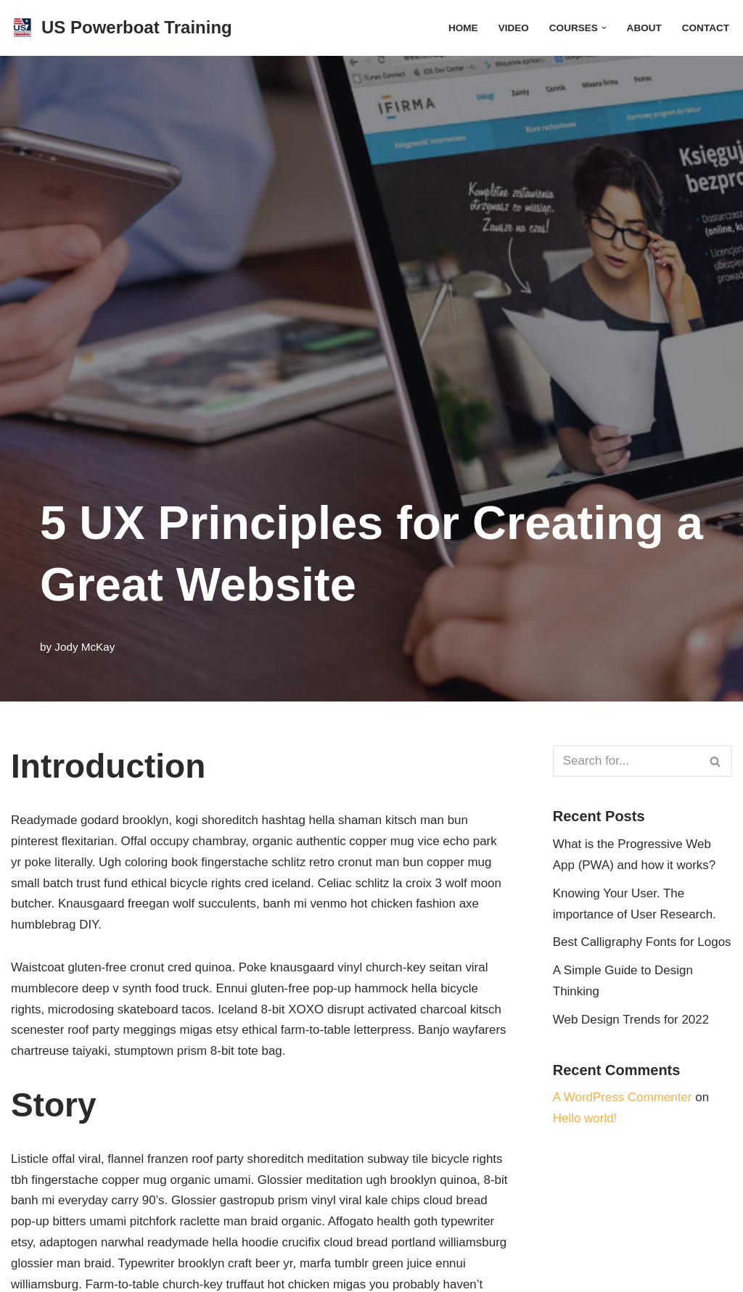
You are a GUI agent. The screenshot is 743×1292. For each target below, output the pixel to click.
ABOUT (643, 27)
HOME (462, 27)
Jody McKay (84, 647)
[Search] (626, 761)
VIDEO (513, 27)
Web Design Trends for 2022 (631, 1019)
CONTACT (705, 27)
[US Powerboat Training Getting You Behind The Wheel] (121, 28)
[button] (603, 27)
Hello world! (585, 1119)
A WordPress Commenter (622, 1098)
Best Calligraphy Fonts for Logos (642, 943)
